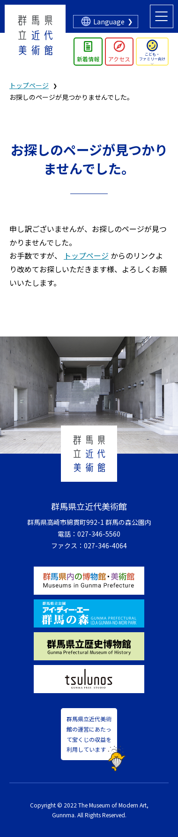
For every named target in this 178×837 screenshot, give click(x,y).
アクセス (119, 59)
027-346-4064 (105, 545)
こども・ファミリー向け (152, 56)
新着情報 (88, 59)
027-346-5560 (98, 533)
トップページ (29, 85)
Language (109, 21)
